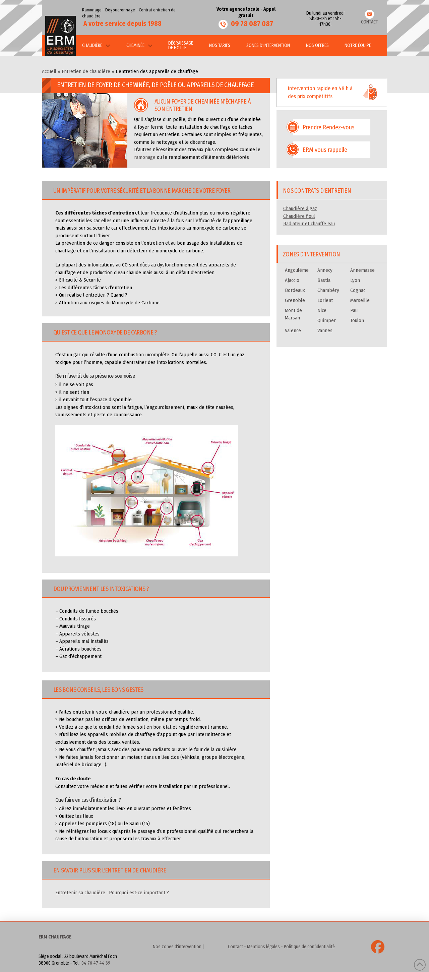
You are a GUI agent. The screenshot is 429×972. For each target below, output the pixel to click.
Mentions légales (263, 947)
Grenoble (295, 300)
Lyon (355, 280)
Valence (293, 330)
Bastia (323, 280)
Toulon (357, 320)
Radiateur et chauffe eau (309, 224)
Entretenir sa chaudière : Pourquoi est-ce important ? (112, 893)
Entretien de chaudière (86, 71)
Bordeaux (295, 290)
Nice (321, 310)
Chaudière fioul (299, 216)
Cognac (357, 290)
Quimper (326, 320)
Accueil (49, 71)
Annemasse (362, 270)
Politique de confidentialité (309, 947)
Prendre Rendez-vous (329, 127)
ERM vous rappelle (325, 150)
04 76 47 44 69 (95, 963)
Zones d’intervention (311, 254)
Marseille (360, 300)
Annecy (324, 270)
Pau (354, 310)
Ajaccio (292, 280)
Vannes (324, 330)
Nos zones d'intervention (177, 947)
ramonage (145, 157)
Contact (235, 947)
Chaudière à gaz (300, 208)
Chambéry (328, 290)
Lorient (325, 300)
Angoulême (297, 270)
